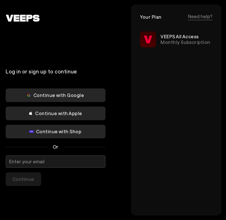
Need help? (200, 16)
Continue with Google (55, 95)
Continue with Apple (55, 113)
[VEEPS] (23, 18)
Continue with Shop (55, 131)
